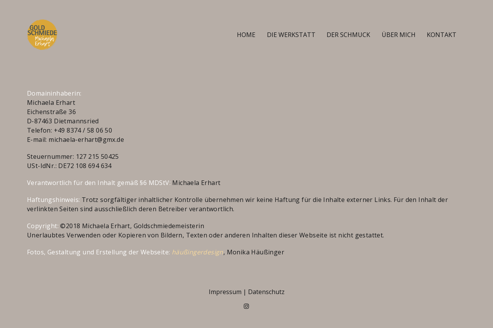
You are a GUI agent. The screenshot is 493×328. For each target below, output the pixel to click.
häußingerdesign (197, 252)
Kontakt (441, 34)
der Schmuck (348, 34)
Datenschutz (266, 292)
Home (246, 34)
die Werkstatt (291, 34)
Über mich (399, 34)
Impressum (225, 292)
